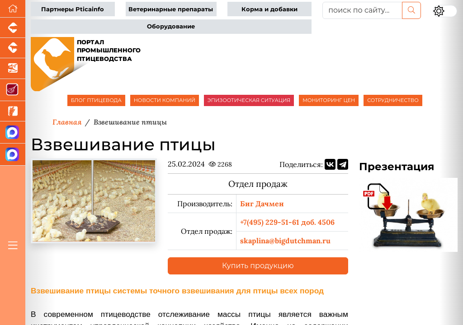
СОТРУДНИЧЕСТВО (393, 100)
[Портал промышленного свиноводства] (12, 28)
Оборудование (171, 26)
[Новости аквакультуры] (12, 68)
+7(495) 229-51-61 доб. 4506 (287, 222)
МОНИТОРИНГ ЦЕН (328, 100)
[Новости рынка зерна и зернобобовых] (12, 111)
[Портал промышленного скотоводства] (12, 48)
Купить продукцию (258, 265)
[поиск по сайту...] (362, 10)
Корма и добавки (269, 9)
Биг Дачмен (262, 203)
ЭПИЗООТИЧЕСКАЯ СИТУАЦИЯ (249, 100)
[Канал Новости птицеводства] (12, 132)
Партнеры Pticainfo (72, 9)
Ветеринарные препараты (170, 9)
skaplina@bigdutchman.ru (285, 240)
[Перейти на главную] (12, 9)
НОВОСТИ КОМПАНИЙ (164, 100)
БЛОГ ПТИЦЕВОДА (96, 100)
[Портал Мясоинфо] (12, 90)
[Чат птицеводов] (12, 155)
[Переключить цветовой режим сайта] (445, 11)
